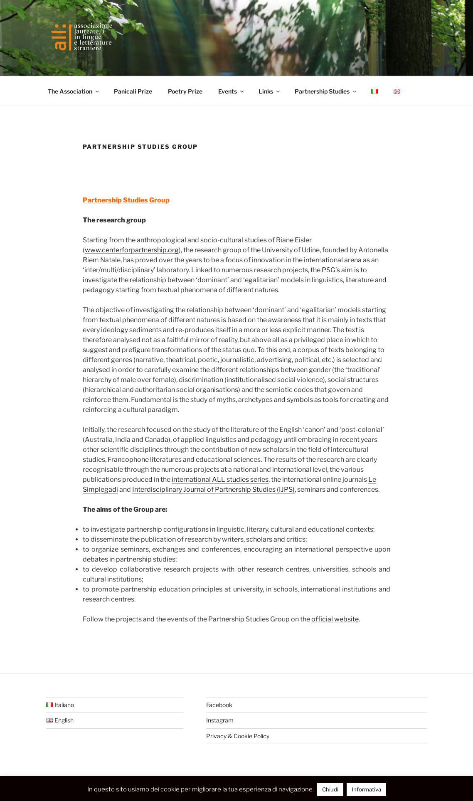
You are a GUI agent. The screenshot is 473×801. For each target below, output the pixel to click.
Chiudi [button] (330, 789)
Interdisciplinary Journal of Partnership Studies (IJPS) (213, 489)
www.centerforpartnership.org (132, 250)
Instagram (220, 720)
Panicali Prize (133, 91)
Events (231, 91)
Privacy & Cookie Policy (237, 735)
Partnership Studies (326, 91)
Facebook (219, 704)
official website (335, 619)
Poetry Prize (185, 91)
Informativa (366, 789)
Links (270, 91)
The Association (74, 91)
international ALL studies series (220, 479)
